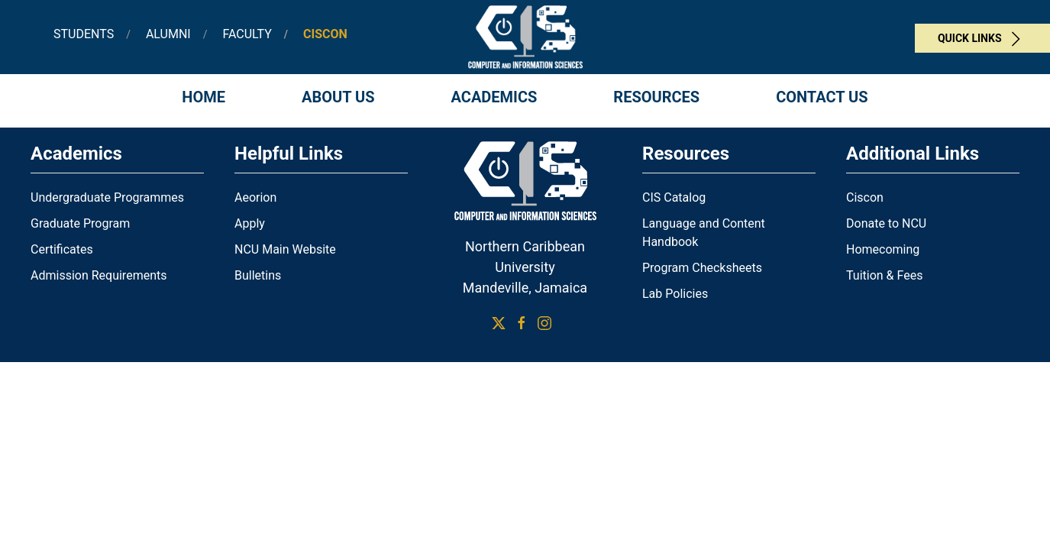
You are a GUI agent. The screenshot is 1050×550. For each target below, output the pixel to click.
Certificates (62, 249)
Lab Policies (675, 293)
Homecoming (882, 249)
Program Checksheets (702, 267)
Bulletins (257, 275)
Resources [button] (656, 97)
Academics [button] (494, 97)
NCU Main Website (285, 249)
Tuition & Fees (884, 275)
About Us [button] (338, 97)
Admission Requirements (98, 275)
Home (203, 97)
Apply (249, 223)
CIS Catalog (674, 197)
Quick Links (982, 39)
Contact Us (821, 97)
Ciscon (865, 197)
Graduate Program (80, 223)
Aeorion (255, 197)
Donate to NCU (886, 223)
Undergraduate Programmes (107, 197)
